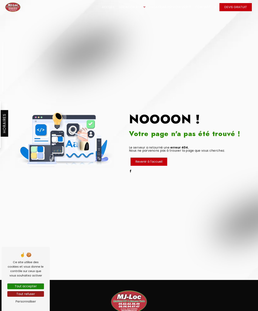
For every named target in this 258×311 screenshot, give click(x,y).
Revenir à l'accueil (148, 161)
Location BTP (130, 7)
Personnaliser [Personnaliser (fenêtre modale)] (25, 301)
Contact (203, 7)
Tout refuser (25, 294)
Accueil (108, 7)
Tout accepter (26, 286)
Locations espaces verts (170, 7)
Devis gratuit (235, 7)
